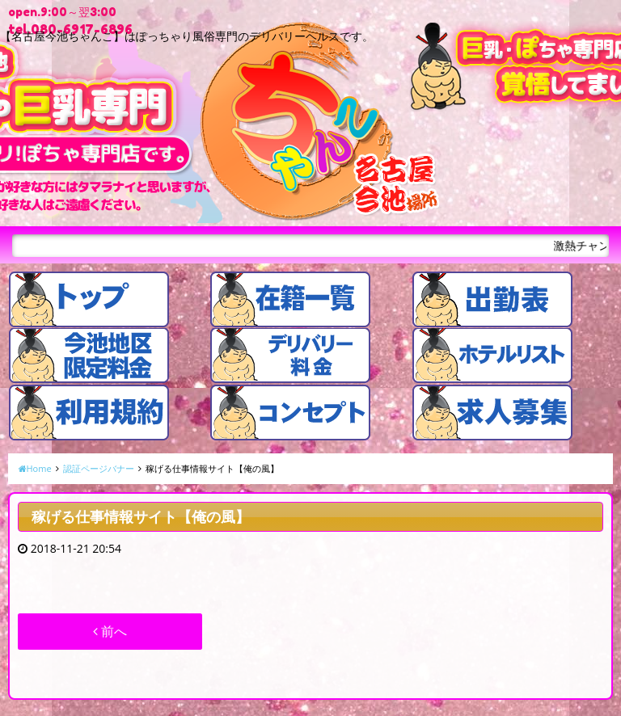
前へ (110, 631)
